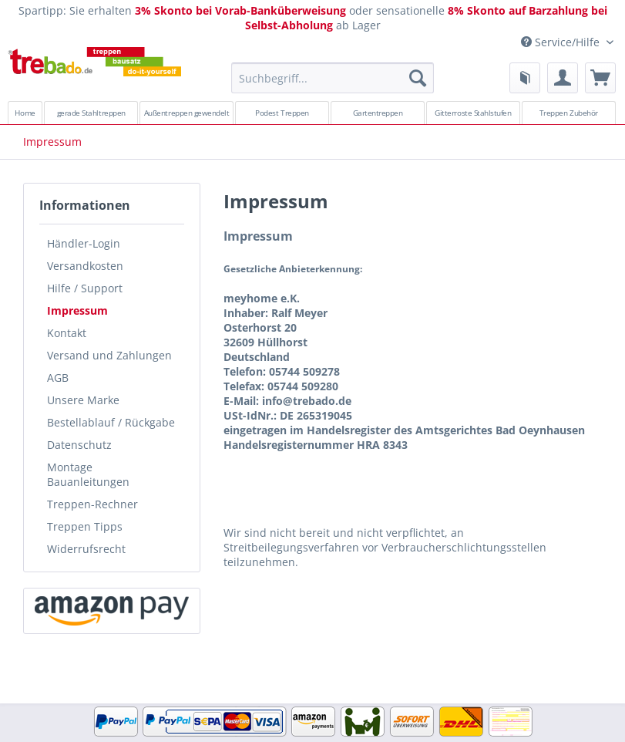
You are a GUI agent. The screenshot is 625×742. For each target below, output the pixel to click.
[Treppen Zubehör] (569, 112)
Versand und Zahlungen (109, 355)
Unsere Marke (83, 400)
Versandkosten (85, 265)
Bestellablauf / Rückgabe (111, 422)
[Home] (25, 112)
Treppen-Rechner (92, 504)
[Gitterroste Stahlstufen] (473, 112)
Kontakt (66, 332)
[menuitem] (333, 85)
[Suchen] (418, 77)
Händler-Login (83, 243)
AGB (58, 377)
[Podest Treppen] (282, 112)
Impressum (77, 310)
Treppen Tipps (85, 526)
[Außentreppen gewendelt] (186, 112)
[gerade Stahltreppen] (91, 112)
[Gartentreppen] (378, 112)
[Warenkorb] (600, 77)
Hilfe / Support (85, 288)
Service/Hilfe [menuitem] (562, 42)
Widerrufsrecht (86, 548)
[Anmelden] (562, 77)
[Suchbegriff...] (333, 77)
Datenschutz (79, 444)
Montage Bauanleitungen (88, 474)
